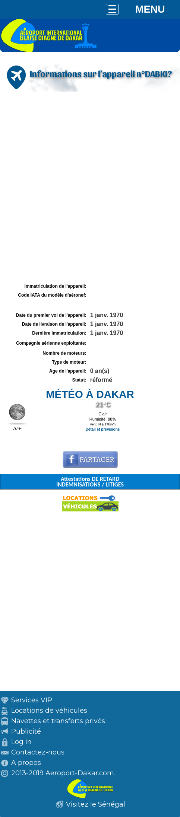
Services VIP (31, 700)
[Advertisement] (90, 188)
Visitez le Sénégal (95, 804)
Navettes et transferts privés (58, 721)
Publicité (26, 731)
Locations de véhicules (49, 710)
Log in (21, 742)
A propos (26, 763)
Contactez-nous (37, 752)
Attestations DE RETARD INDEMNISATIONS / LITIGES (90, 481)
